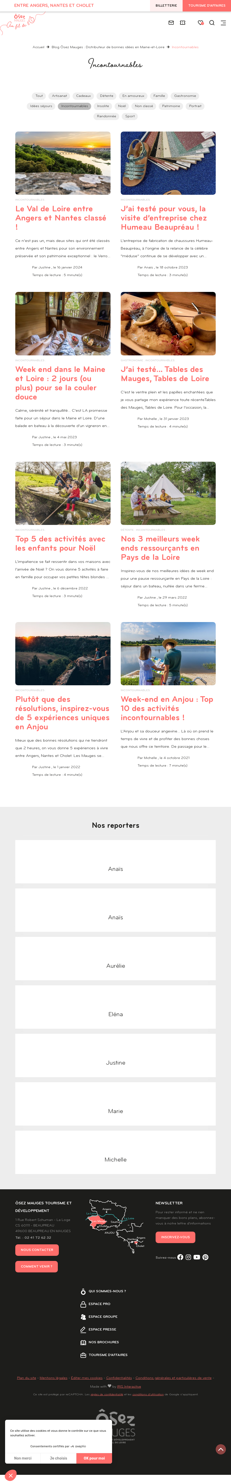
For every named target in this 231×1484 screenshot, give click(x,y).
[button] (11, 1475)
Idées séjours (41, 106)
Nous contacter (37, 1259)
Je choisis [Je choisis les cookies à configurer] (58, 1458)
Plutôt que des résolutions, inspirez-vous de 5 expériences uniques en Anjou (60, 722)
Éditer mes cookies (87, 1387)
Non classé (144, 106)
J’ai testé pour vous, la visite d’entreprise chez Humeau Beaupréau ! (168, 222)
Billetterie (166, 5)
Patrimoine (171, 106)
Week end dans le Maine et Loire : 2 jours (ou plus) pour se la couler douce (61, 392)
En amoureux (133, 96)
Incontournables (74, 106)
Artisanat (59, 96)
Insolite (103, 106)
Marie (115, 1121)
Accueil (38, 47)
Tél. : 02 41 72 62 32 (33, 1247)
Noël (122, 106)
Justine (115, 1072)
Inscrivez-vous (175, 1246)
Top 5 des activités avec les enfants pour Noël (59, 557)
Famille (159, 96)
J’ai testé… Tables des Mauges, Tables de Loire (166, 388)
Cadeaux (83, 96)
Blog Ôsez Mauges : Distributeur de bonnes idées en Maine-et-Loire (109, 47)
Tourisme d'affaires (206, 5)
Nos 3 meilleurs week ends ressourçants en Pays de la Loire (165, 557)
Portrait (195, 106)
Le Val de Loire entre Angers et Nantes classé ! (58, 218)
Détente (106, 96)
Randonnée (106, 116)
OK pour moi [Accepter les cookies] (94, 1458)
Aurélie (115, 975)
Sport (130, 116)
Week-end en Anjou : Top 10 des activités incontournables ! (164, 718)
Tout (39, 96)
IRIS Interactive (129, 1396)
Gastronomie (185, 96)
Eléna (115, 1024)
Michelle (115, 1169)
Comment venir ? (36, 1275)
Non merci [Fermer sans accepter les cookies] (22, 1458)
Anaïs (115, 878)
